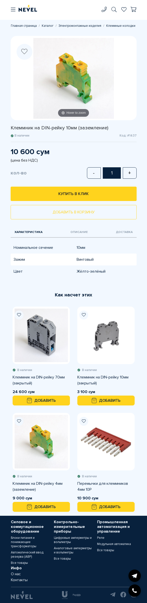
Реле (101, 538)
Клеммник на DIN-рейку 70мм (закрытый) (39, 380)
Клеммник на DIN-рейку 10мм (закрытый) (102, 380)
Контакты (19, 579)
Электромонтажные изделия (80, 26)
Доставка (124, 232)
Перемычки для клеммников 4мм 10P (102, 486)
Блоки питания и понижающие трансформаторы (23, 542)
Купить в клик (73, 193)
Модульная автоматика (114, 544)
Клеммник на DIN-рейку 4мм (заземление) (38, 486)
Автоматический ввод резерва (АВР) (27, 554)
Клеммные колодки (120, 26)
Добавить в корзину (74, 212)
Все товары (19, 563)
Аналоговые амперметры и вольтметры (73, 550)
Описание (79, 232)
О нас (16, 574)
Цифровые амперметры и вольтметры (73, 540)
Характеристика (28, 232)
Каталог (48, 26)
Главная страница (24, 26)
